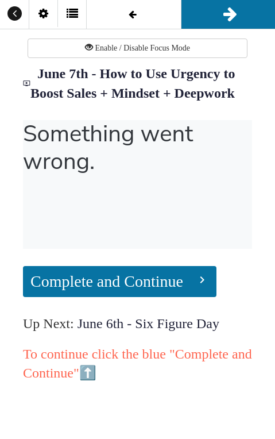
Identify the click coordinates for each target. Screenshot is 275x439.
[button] (14, 14)
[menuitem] (43, 14)
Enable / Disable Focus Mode (137, 47)
